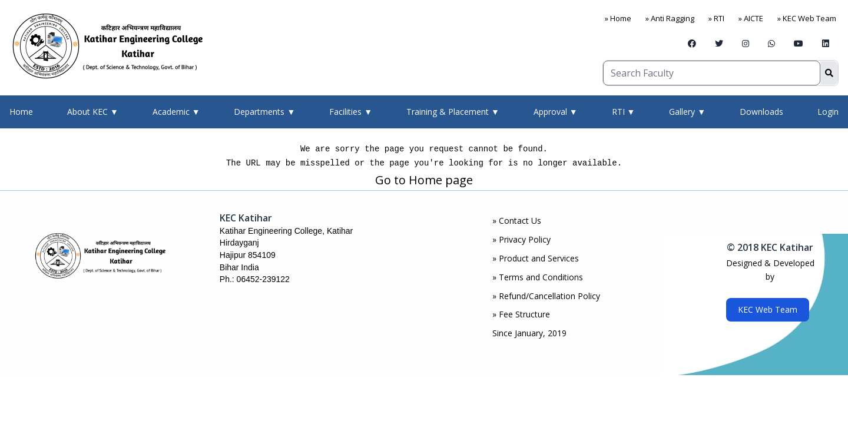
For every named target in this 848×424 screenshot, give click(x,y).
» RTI (716, 18)
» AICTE (750, 18)
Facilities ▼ (350, 111)
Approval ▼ (556, 111)
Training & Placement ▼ (452, 111)
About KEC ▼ (92, 111)
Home (21, 111)
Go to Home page (424, 180)
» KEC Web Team (806, 18)
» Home (618, 18)
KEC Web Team (767, 309)
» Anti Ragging (669, 18)
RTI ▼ (623, 111)
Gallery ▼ (687, 111)
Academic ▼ (176, 111)
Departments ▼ (264, 111)
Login (828, 111)
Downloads (761, 111)
